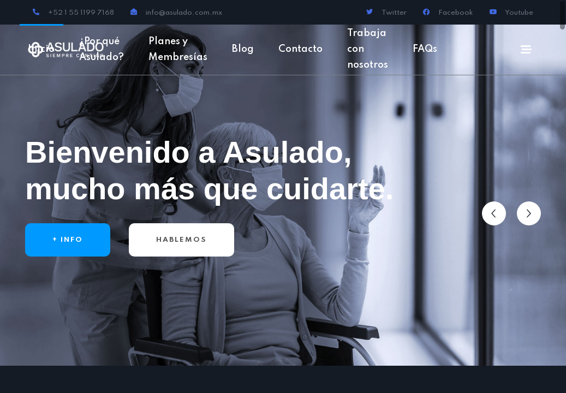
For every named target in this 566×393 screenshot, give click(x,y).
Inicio (41, 49)
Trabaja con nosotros (367, 49)
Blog (243, 49)
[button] (494, 213)
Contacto (300, 49)
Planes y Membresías (177, 49)
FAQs (425, 49)
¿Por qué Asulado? (101, 49)
